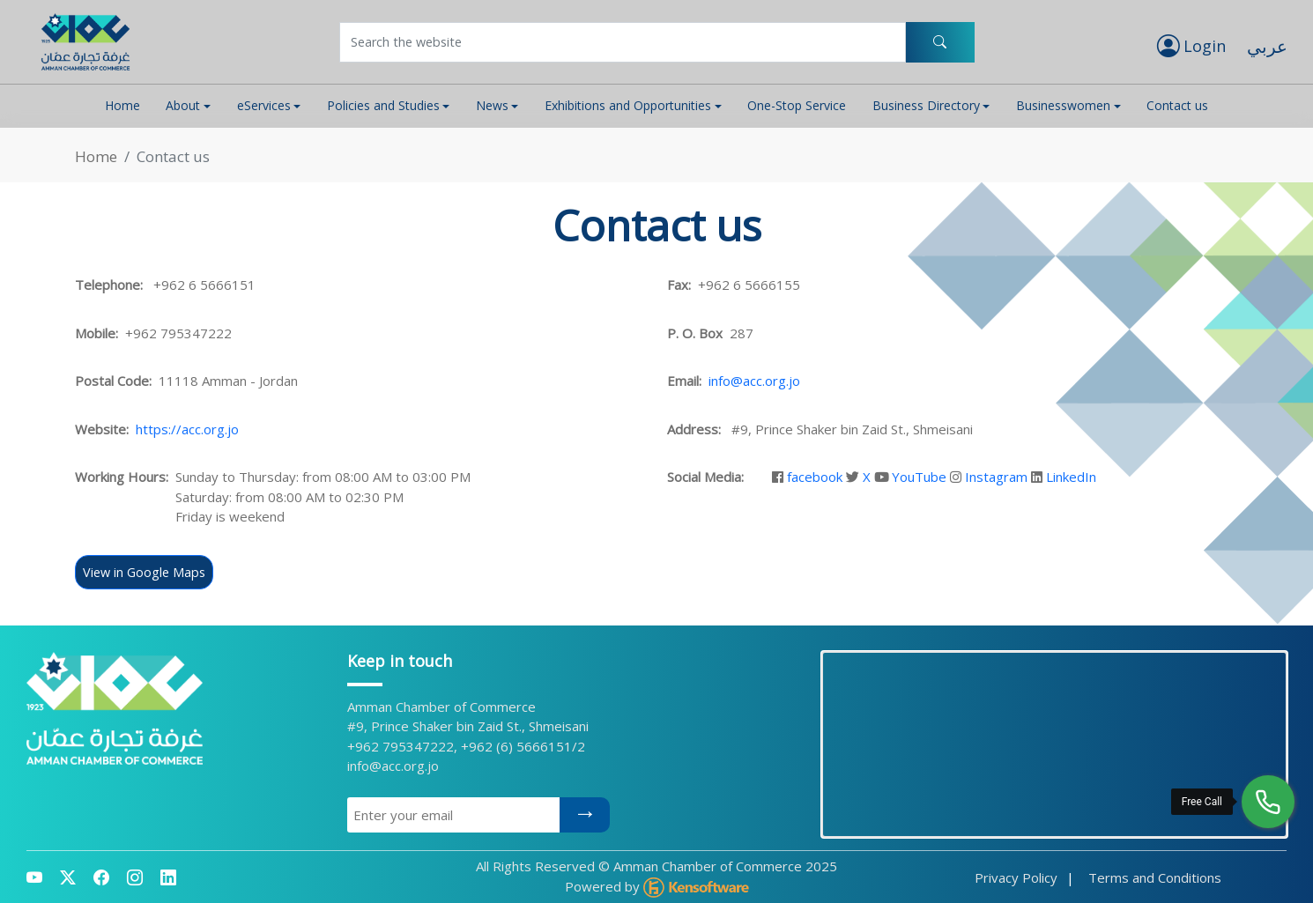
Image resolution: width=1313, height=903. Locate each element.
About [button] (183, 105)
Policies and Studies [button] (383, 105)
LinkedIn (1071, 476)
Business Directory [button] (926, 105)
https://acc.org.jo (187, 429)
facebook (814, 476)
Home (122, 105)
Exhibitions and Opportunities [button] (628, 105)
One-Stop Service (796, 105)
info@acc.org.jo (754, 380)
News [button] (492, 105)
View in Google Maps (144, 572)
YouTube (919, 476)
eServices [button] (264, 105)
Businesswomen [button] (1063, 105)
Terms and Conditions (1154, 877)
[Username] (622, 42)
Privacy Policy (1016, 877)
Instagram (996, 476)
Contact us (1177, 105)
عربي (1267, 46)
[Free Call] (1268, 801)
